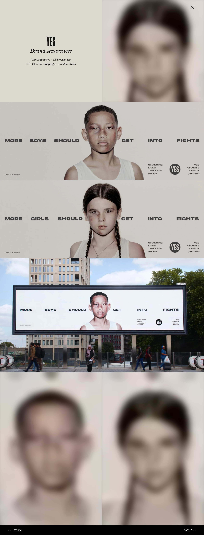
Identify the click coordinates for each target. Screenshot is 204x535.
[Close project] (192, 7)
